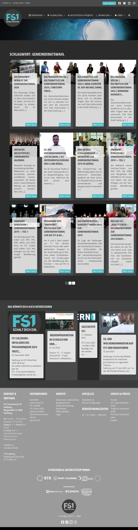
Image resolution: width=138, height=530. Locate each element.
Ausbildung (56, 15)
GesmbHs (34, 400)
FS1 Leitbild (35, 405)
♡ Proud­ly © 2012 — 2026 (69, 516)
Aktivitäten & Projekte (81, 15)
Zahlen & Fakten (37, 411)
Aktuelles (88, 394)
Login (58, 414)
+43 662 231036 (17, 3)
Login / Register (109, 3)
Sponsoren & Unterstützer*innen (69, 470)
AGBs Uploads (62, 411)
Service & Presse (120, 394)
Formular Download (120, 414)
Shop (113, 405)
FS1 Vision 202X (37, 408)
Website (61, 394)
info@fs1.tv (7, 3)
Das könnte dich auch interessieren (30, 307)
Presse (114, 400)
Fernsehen (36, 15)
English (27, 3)
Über (119, 15)
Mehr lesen (31, 124)
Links (113, 417)
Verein (33, 417)
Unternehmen (38, 394)
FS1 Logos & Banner (120, 402)
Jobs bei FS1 (35, 420)
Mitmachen (104, 15)
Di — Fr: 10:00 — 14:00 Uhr (94, 415)
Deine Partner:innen (39, 414)
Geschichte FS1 (37, 402)
